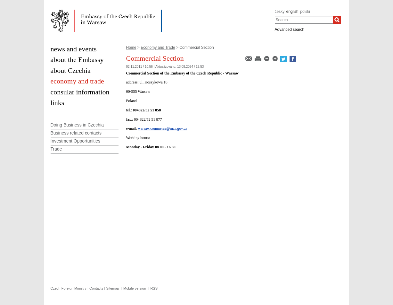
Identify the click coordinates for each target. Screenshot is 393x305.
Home (131, 47)
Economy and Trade (158, 47)
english (292, 11)
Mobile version (134, 288)
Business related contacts (76, 132)
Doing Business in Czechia (77, 124)
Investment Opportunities (76, 141)
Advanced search (290, 29)
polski (305, 11)
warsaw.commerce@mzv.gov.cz (162, 128)
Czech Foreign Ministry (68, 288)
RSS (154, 288)
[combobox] (304, 20)
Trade (56, 149)
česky (280, 11)
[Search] (337, 20)
